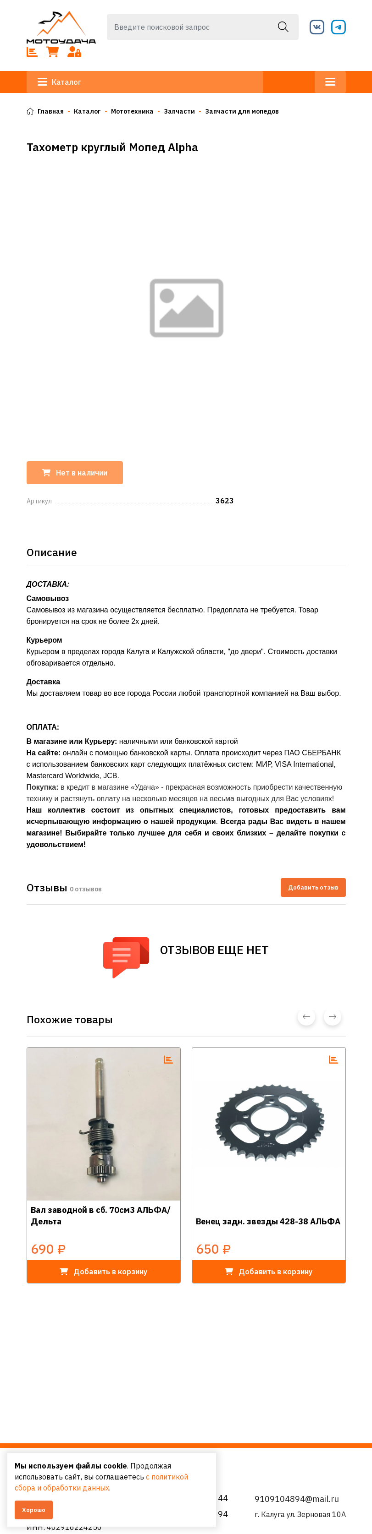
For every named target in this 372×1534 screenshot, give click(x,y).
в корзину (103, 1271)
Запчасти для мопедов (242, 111)
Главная (45, 111)
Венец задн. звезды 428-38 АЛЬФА (268, 1221)
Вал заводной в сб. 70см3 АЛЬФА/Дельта (101, 1216)
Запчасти (179, 111)
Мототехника (132, 111)
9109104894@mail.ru (297, 1499)
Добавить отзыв (313, 887)
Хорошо (33, 1510)
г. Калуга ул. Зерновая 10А (300, 1514)
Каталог (59, 82)
